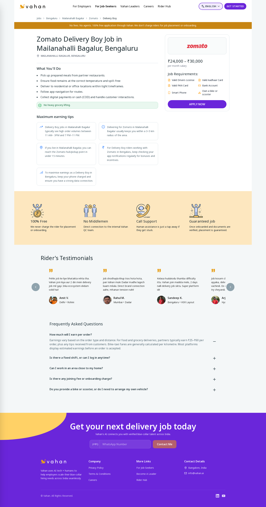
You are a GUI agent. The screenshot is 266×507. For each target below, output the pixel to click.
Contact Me (164, 444)
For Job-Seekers (105, 6)
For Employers (82, 6)
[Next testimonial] (230, 287)
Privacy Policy (96, 467)
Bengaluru (51, 18)
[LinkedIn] (217, 495)
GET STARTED (235, 6)
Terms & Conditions (100, 473)
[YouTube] (223, 495)
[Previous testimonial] (36, 287)
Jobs (39, 18)
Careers (149, 6)
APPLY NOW (197, 104)
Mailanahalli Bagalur (73, 18)
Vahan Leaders (130, 6)
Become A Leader (146, 473)
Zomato (93, 18)
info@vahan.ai (194, 473)
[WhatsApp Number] (125, 444)
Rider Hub (164, 6)
